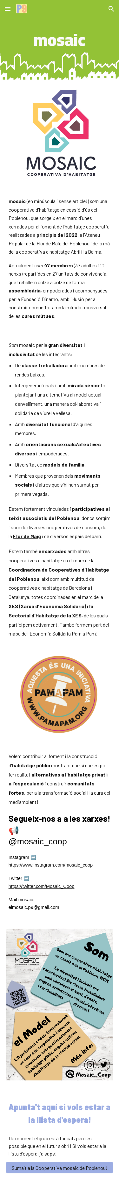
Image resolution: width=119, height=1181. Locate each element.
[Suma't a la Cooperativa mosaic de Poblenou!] (59, 1168)
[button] (7, 9)
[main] (59, 39)
